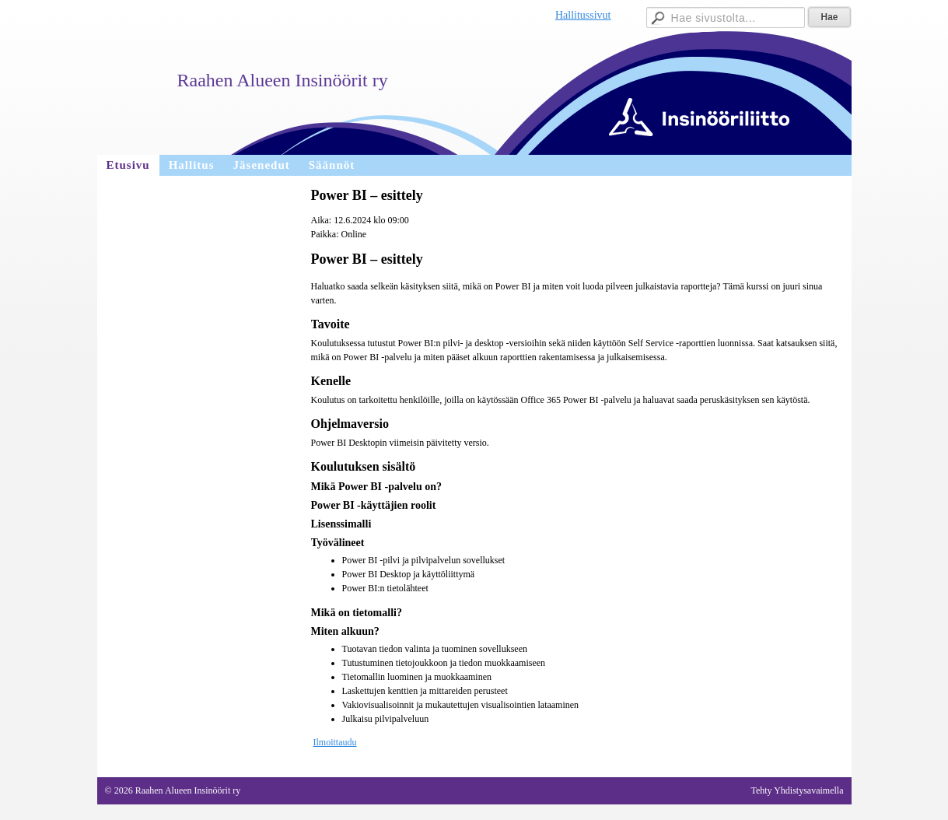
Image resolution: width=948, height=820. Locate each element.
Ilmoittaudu (335, 742)
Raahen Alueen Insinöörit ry (282, 80)
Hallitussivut (583, 15)
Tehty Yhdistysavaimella (796, 790)
